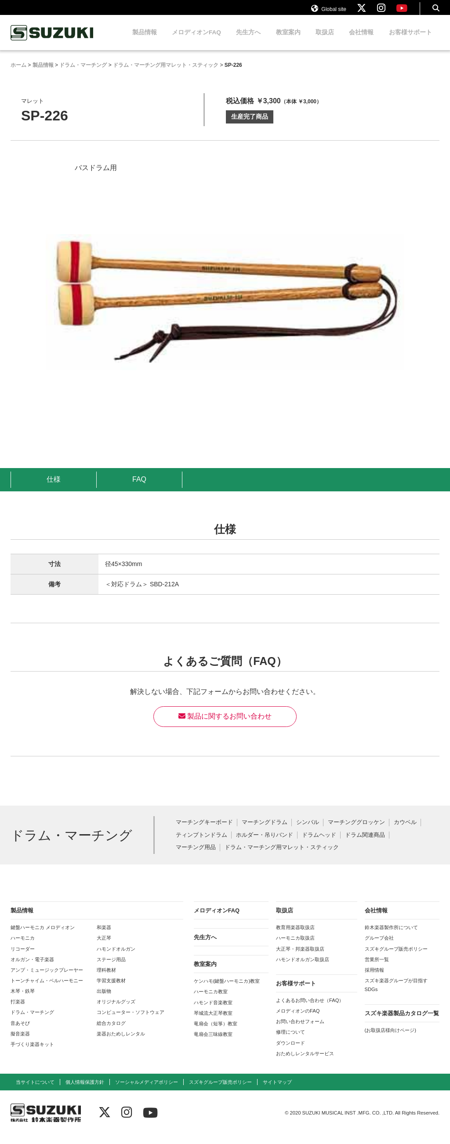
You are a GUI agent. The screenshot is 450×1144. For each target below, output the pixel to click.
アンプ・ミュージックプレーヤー (47, 978)
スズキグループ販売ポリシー (396, 957)
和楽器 (104, 935)
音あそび (20, 1031)
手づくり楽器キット (32, 1052)
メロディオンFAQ (196, 40)
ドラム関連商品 (365, 843)
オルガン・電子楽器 (32, 967)
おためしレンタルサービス (305, 1061)
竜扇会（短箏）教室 (215, 1032)
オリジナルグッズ (116, 1010)
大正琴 (104, 946)
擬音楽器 (20, 1042)
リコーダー (23, 957)
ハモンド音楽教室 (213, 1010)
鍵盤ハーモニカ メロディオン (43, 935)
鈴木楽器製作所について (391, 935)
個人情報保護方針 (84, 1090)
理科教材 (106, 978)
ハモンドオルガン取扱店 (302, 967)
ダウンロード (290, 1051)
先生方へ (248, 40)
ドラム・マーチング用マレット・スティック (282, 856)
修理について (290, 1040)
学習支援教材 (111, 988)
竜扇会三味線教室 (213, 1042)
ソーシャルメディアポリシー (146, 1090)
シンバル (307, 831)
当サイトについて (35, 1090)
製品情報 (144, 40)
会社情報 (361, 40)
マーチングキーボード (204, 831)
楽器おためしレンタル (121, 1042)
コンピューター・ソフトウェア (130, 1020)
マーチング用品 (196, 856)
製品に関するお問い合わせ (225, 724)
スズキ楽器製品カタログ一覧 (402, 1021)
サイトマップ (277, 1090)
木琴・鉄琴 (23, 999)
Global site (328, 12)
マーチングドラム (264, 831)
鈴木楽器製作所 (52, 41)
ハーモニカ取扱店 (295, 946)
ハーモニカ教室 (211, 999)
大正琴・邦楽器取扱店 (300, 957)
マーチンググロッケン (356, 831)
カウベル (405, 831)
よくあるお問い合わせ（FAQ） (310, 1008)
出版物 (104, 999)
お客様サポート (410, 40)
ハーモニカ (23, 946)
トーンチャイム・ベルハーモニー (47, 988)
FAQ (139, 487)
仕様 (54, 487)
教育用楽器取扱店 (295, 935)
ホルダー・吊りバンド (264, 843)
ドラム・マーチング (32, 1020)
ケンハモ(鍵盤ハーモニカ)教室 (227, 989)
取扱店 (325, 40)
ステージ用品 (111, 967)
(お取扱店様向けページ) (390, 1038)
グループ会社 (379, 946)
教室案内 (288, 40)
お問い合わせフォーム (300, 1029)
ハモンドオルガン (116, 957)
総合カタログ (111, 1031)
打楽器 (18, 1010)
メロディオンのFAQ (297, 1019)
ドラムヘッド (319, 843)
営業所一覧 (377, 967)
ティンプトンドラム (201, 843)
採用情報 (374, 978)
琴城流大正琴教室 (213, 1021)
